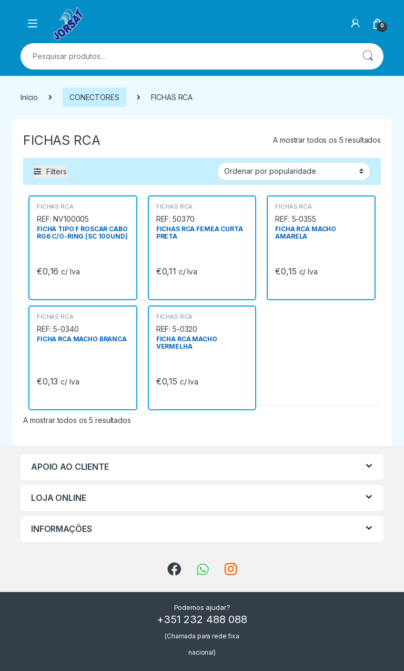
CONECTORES (94, 97)
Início (29, 97)
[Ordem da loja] (293, 171)
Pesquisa (367, 56)
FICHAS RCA (55, 206)
